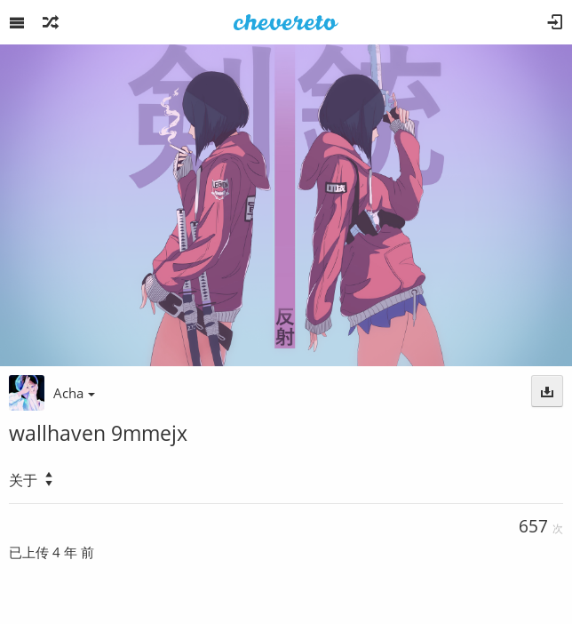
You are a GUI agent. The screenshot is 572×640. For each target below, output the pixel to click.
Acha (74, 393)
